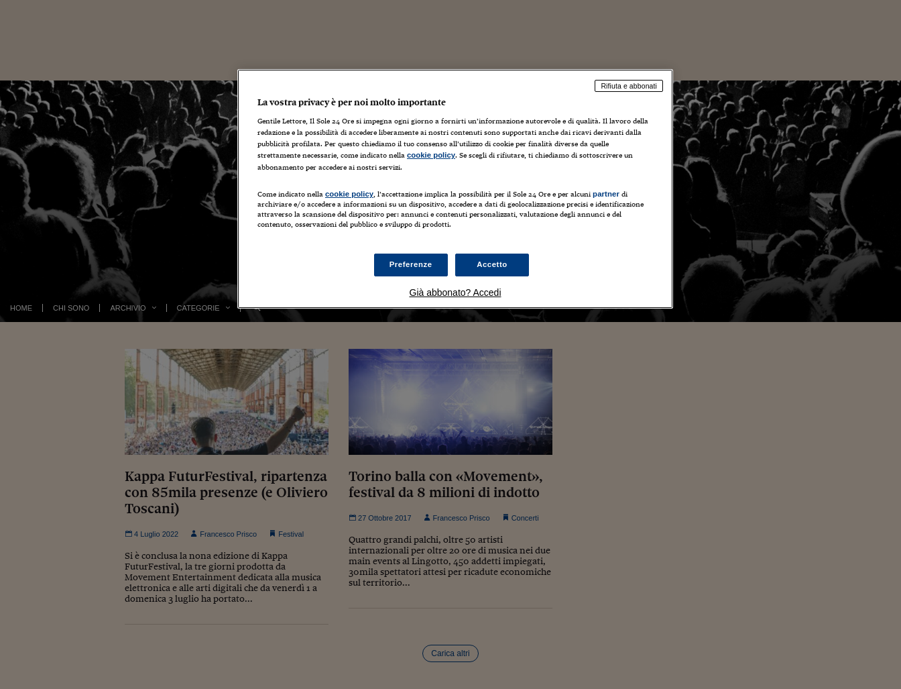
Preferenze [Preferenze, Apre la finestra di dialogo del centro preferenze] (410, 264)
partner (606, 194)
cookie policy (431, 155)
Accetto (492, 264)
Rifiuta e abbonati (629, 86)
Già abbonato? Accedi (455, 292)
